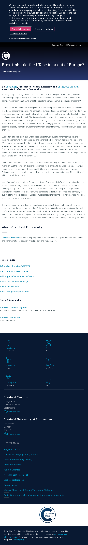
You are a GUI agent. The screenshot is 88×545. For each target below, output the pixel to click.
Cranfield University (10, 238)
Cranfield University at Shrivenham (28, 419)
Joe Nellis (11, 86)
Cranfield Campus (16, 397)
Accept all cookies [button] (21, 29)
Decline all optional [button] (44, 29)
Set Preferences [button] (18, 33)
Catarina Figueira (68, 86)
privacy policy (18, 540)
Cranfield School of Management (65, 45)
